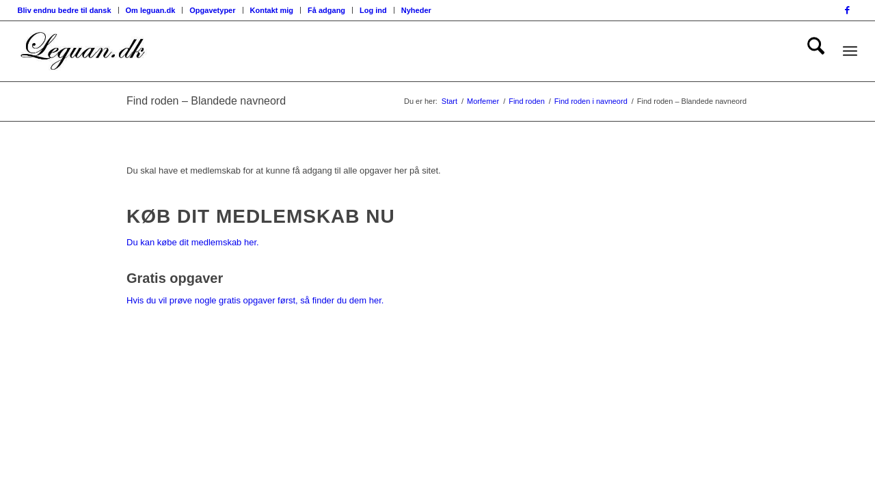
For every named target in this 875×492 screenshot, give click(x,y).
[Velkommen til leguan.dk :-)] (83, 51)
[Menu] (850, 51)
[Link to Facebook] (847, 10)
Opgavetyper (212, 10)
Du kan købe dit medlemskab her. (192, 242)
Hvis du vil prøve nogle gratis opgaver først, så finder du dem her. (254, 300)
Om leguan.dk (151, 10)
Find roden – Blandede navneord (206, 101)
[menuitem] (68, 10)
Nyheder (416, 10)
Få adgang (326, 10)
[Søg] (815, 51)
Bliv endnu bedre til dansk (64, 10)
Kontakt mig (272, 10)
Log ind (373, 10)
